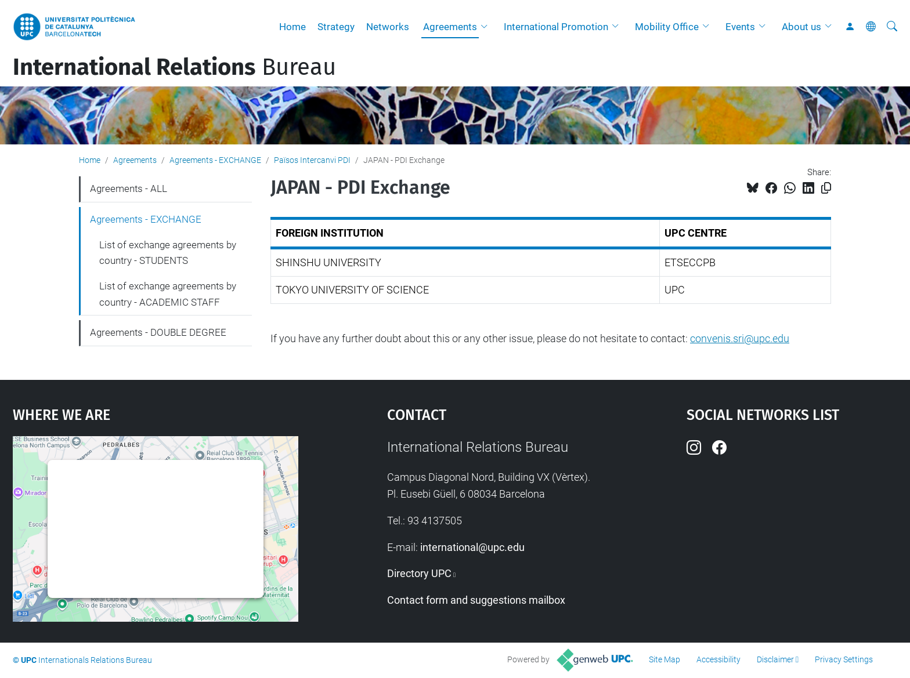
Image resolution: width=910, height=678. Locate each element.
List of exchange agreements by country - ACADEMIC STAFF (167, 294)
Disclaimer (775, 659)
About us (801, 26)
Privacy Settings (844, 659)
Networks (387, 26)
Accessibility (718, 659)
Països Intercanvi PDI (312, 160)
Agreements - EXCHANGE (215, 160)
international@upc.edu (472, 547)
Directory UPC (419, 573)
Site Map (664, 659)
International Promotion (556, 26)
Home (292, 26)
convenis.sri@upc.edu (739, 338)
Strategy (336, 26)
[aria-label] (892, 26)
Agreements (450, 26)
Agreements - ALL (128, 188)
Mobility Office (667, 26)
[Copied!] (826, 188)
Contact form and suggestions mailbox (476, 600)
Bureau (174, 67)
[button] (487, 26)
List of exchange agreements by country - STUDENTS (167, 253)
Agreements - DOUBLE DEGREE (158, 332)
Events (740, 26)
